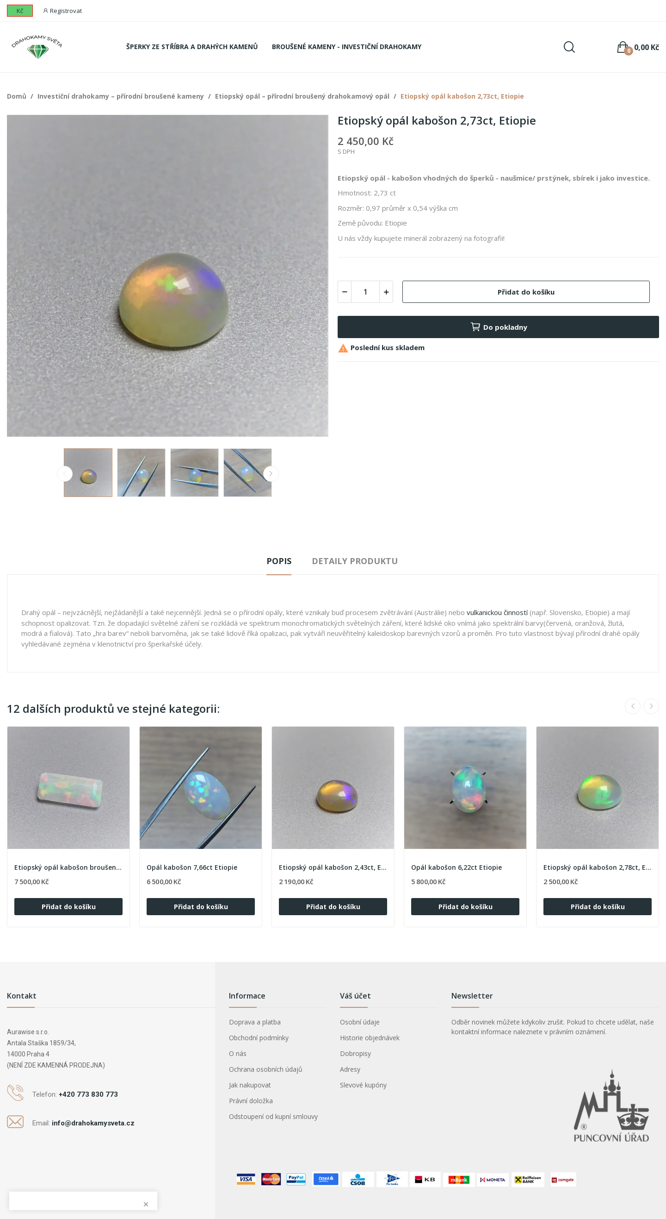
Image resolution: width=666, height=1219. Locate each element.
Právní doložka (251, 1100)
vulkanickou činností (497, 612)
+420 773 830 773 (88, 1094)
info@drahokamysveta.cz (93, 1123)
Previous (65, 474)
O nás (238, 1053)
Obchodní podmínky (259, 1037)
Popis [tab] (278, 560)
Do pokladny (498, 327)
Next (271, 474)
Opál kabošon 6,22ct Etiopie (456, 867)
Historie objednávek (370, 1037)
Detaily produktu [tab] (355, 560)
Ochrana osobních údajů (265, 1069)
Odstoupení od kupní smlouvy (273, 1116)
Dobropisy (355, 1053)
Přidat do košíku (526, 291)
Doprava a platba (255, 1022)
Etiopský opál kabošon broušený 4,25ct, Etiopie (68, 867)
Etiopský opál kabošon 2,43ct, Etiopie (333, 867)
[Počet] (365, 292)
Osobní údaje (360, 1022)
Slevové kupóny (363, 1085)
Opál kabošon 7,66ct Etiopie (192, 867)
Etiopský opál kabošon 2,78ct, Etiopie (597, 867)
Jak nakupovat (250, 1085)
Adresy (350, 1069)
